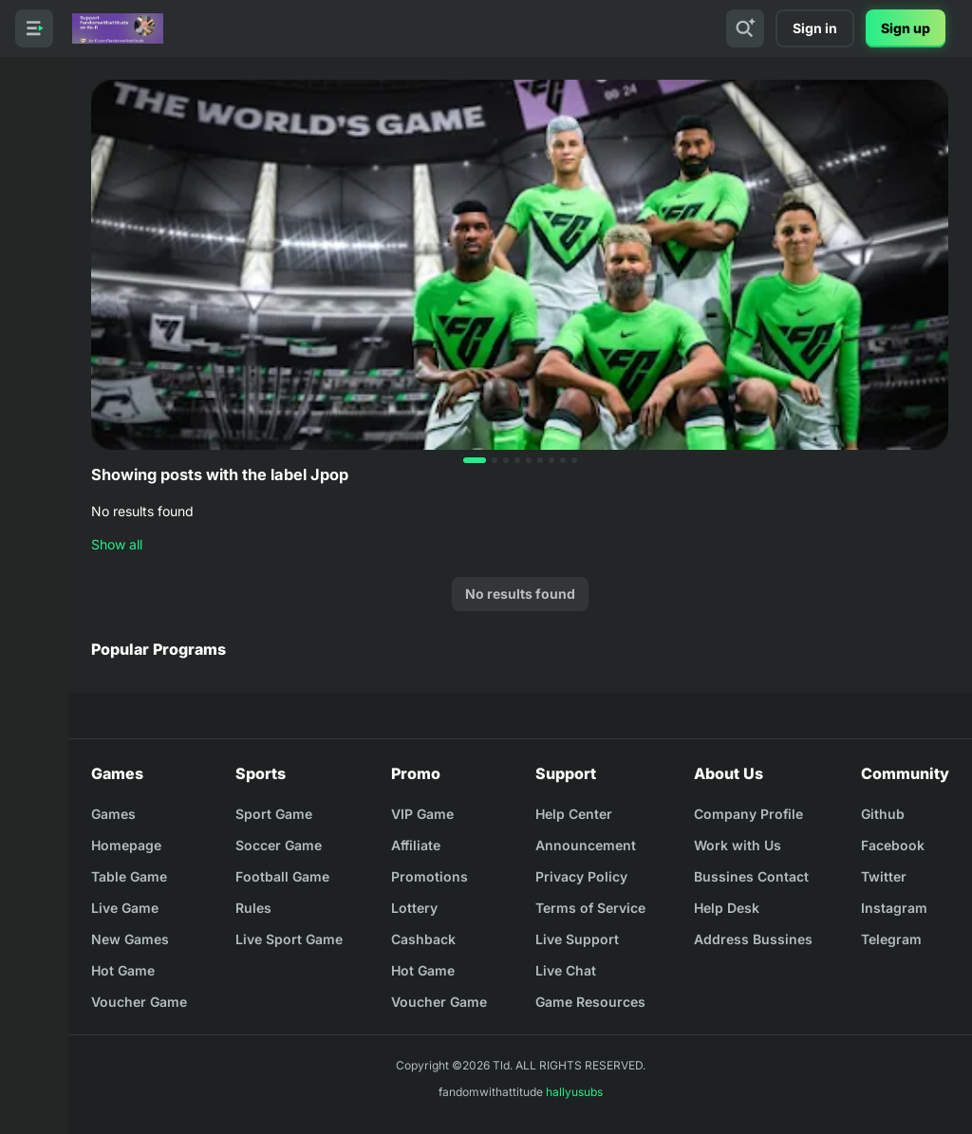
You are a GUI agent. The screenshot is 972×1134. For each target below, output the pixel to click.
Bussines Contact (751, 876)
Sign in (815, 28)
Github (883, 814)
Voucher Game (139, 1002)
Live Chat (565, 970)
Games (113, 814)
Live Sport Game (289, 939)
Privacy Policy (581, 876)
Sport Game (273, 814)
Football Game (282, 876)
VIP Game (422, 814)
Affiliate (415, 845)
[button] (474, 460)
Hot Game (123, 970)
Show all (116, 544)
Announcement (585, 845)
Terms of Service (590, 908)
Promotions (429, 876)
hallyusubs (574, 1092)
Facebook (893, 845)
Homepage (126, 845)
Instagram (894, 908)
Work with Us (737, 845)
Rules (253, 908)
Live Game (125, 908)
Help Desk (726, 908)
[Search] (745, 28)
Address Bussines (753, 939)
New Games (130, 939)
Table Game (129, 876)
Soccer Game (278, 845)
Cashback (423, 939)
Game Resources (590, 1002)
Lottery (414, 908)
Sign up (905, 28)
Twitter (884, 876)
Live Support (577, 939)
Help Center (573, 814)
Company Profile (748, 814)
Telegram (891, 939)
